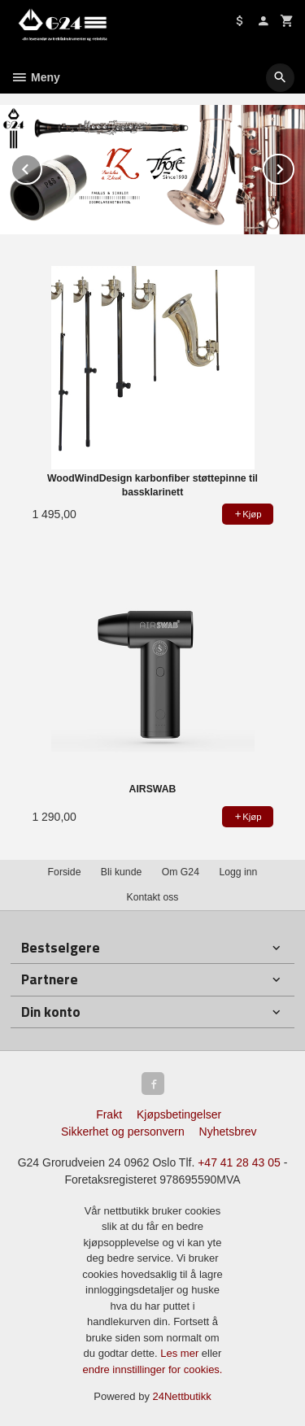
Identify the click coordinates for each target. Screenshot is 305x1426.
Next (293, 166)
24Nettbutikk (182, 1396)
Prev (41, 166)
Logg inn (238, 872)
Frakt (109, 1114)
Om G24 (180, 872)
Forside (64, 872)
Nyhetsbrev (228, 1131)
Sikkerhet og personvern (123, 1131)
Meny (35, 77)
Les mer (181, 1353)
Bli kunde (121, 872)
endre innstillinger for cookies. (153, 1369)
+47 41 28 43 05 (239, 1162)
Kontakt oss (152, 897)
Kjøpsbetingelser (179, 1114)
